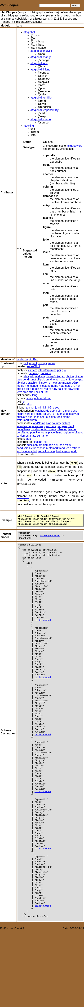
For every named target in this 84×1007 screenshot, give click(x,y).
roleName (77, 432)
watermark (23, 420)
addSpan (32, 444)
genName (50, 426)
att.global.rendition (41, 97)
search (75, 5)
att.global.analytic (41, 50)
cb (63, 376)
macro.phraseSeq (50, 536)
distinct (31, 379)
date (19, 379)
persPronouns (38, 432)
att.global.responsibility (44, 110)
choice (70, 376)
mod (62, 448)
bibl (26, 363)
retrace (76, 448)
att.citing (29, 125)
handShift (22, 448)
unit (46, 392)
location (36, 429)
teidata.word (74, 145)
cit (76, 376)
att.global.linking (40, 69)
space (26, 451)
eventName (24, 426)
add (32, 376)
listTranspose (37, 448)
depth (53, 410)
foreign (73, 379)
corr (80, 376)
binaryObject (53, 376)
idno (29, 404)
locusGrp (48, 413)
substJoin (44, 451)
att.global (29, 32)
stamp (66, 416)
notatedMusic (42, 398)
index (44, 382)
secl (19, 451)
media (20, 385)
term (19, 392)
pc (54, 370)
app (28, 438)
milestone (44, 385)
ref (41, 388)
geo (59, 426)
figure (29, 398)
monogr (42, 363)
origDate (22, 416)
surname (42, 435)
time (25, 392)
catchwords (42, 410)
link (42, 407)
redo (68, 448)
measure (56, 382)
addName (39, 423)
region (67, 432)
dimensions (70, 410)
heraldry (30, 413)
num (78, 385)
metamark (52, 448)
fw (70, 444)
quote (35, 388)
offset (60, 429)
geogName (23, 429)
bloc (48, 423)
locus (39, 413)
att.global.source (40, 119)
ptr (27, 388)
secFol (44, 416)
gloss (23, 382)
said (60, 388)
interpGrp (44, 370)
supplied (55, 451)
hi (39, 382)
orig (19, 388)
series (51, 363)
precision (45, 373)
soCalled (73, 388)
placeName (55, 432)
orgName (70, 429)
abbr (26, 376)
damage (48, 444)
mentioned (31, 385)
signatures (55, 416)
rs (50, 388)
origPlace (33, 416)
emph (56, 379)
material (60, 413)
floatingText (40, 441)
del (24, 379)
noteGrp (70, 385)
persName (23, 432)
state (33, 435)
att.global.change (41, 57)
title (31, 392)
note (61, 385)
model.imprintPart (27, 359)
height (20, 413)
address (40, 376)
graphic (32, 382)
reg (46, 388)
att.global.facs (39, 63)
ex (66, 444)
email (49, 379)
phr (59, 370)
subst (33, 451)
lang (34, 395)
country (56, 423)
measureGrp (70, 382)
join (37, 407)
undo (74, 451)
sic (65, 388)
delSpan (59, 444)
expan (64, 379)
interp (33, 370)
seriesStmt (33, 366)
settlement (23, 435)
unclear (38, 392)
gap (80, 379)
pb (23, 388)
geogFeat (68, 426)
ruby (54, 388)
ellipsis (41, 379)
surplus (65, 451)
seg (57, 407)
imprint (33, 363)
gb (18, 382)
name (54, 385)
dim (60, 410)
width (33, 420)
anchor (30, 407)
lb (49, 382)
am (40, 444)
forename (37, 426)
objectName (48, 429)
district (66, 423)
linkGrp (49, 407)
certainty (34, 373)
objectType (72, 413)
